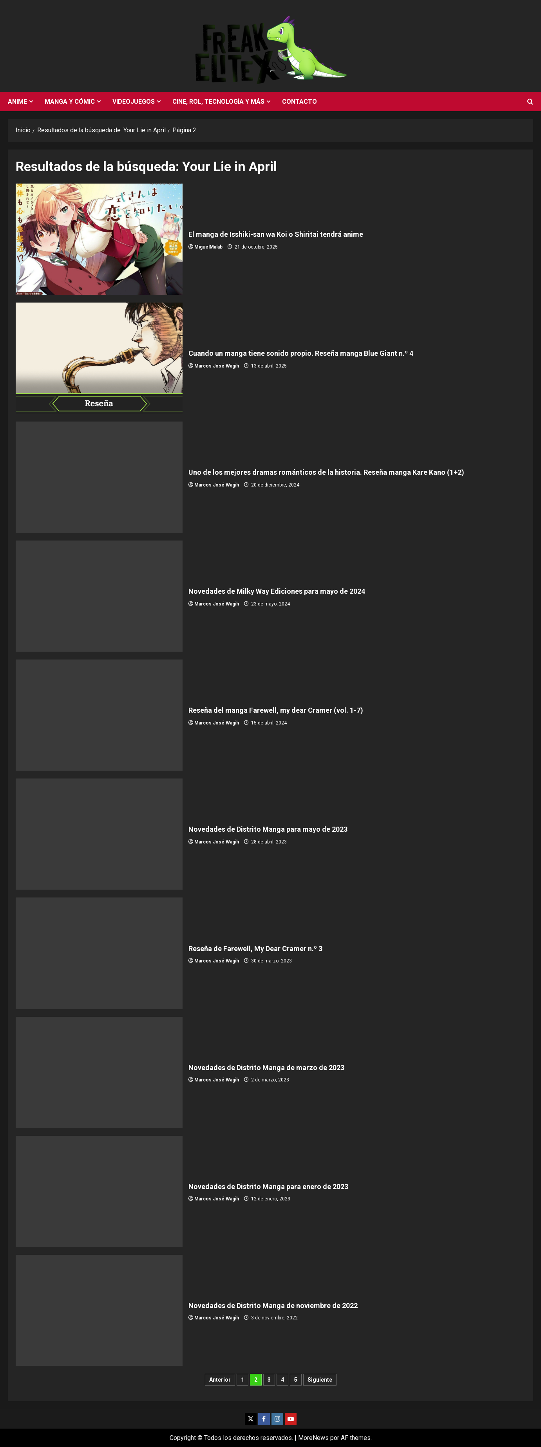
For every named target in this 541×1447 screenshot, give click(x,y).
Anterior (220, 1380)
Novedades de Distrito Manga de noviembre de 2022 (99, 1310)
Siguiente (320, 1380)
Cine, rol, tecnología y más (218, 101)
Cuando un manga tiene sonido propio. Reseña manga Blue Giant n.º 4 (99, 358)
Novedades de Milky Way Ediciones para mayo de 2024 (99, 596)
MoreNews (313, 1438)
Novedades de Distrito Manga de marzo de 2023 (99, 1072)
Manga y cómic (70, 101)
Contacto (299, 101)
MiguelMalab (208, 247)
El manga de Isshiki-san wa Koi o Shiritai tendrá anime (99, 239)
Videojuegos (133, 101)
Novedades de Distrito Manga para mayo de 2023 (99, 834)
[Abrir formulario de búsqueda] (530, 102)
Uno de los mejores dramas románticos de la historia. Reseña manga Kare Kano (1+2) (99, 477)
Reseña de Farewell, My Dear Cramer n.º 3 (99, 953)
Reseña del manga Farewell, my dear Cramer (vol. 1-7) (99, 715)
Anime (17, 101)
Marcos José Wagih (216, 366)
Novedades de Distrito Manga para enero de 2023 (99, 1191)
